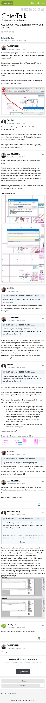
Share (23, 681)
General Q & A (21, 40)
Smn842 (10, 120)
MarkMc (10, 288)
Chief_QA (11, 625)
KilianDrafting (13, 512)
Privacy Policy (28, 700)
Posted (16, 49)
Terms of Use (16, 700)
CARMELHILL (8, 38)
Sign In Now (23, 671)
